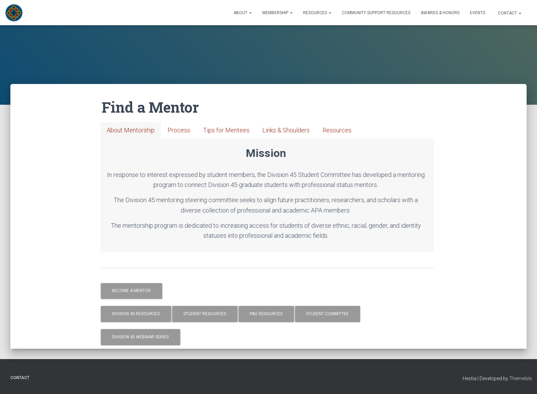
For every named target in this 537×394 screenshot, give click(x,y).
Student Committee (335, 313)
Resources (317, 12)
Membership (277, 12)
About (243, 12)
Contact (509, 13)
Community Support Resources (376, 12)
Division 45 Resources (143, 313)
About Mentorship (138, 130)
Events (477, 12)
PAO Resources (273, 313)
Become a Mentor (139, 290)
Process (186, 130)
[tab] (138, 130)
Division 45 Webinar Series (148, 337)
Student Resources (212, 313)
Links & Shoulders (293, 130)
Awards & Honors (440, 12)
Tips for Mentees (234, 130)
